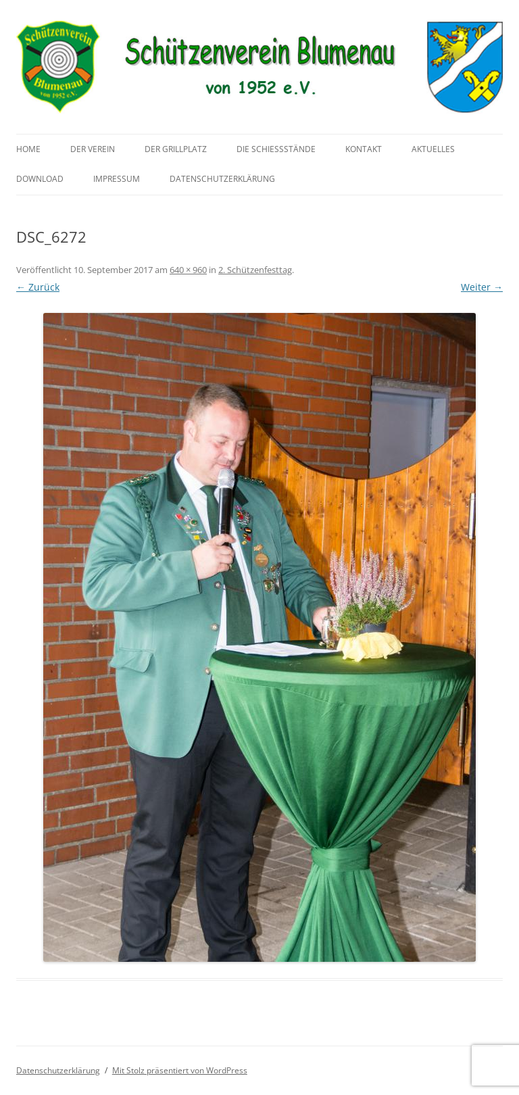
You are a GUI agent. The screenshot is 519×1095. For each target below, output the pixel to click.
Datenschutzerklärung (222, 179)
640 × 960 (188, 270)
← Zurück (37, 287)
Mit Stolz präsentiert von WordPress (179, 1070)
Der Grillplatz (176, 149)
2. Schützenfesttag (255, 270)
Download (40, 179)
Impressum (116, 179)
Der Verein (92, 149)
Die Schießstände (276, 149)
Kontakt (363, 149)
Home (28, 149)
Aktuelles (433, 149)
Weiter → (482, 287)
